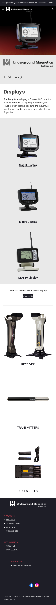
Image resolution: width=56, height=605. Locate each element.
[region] (28, 3)
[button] (3, 9)
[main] (28, 77)
